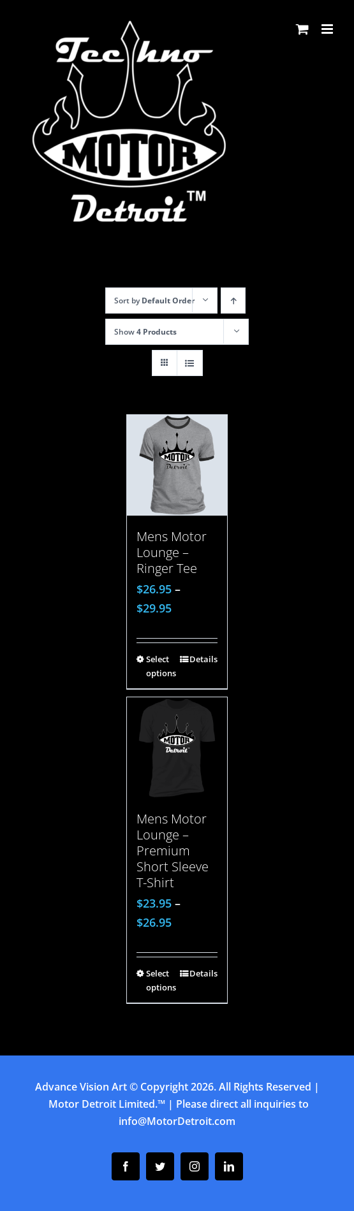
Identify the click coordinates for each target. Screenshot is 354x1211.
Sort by (154, 300)
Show (145, 331)
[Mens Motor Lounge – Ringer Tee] (177, 465)
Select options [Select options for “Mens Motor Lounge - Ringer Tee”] (161, 666)
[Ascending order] (233, 300)
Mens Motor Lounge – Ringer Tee (171, 552)
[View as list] (189, 363)
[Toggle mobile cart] (302, 29)
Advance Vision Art (81, 1087)
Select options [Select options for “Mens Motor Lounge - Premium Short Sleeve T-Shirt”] (161, 980)
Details (203, 659)
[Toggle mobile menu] (328, 29)
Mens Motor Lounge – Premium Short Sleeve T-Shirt (172, 850)
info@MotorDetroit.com (177, 1121)
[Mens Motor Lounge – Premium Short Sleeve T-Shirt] (177, 747)
